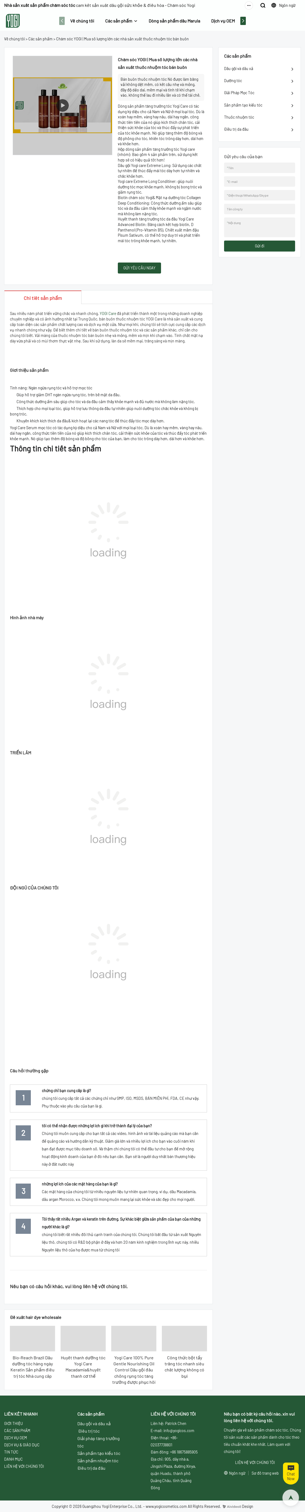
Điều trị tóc (89, 1430)
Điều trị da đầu (236, 129)
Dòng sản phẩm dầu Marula (174, 20)
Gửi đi (259, 246)
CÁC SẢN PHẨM (17, 1430)
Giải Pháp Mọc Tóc (239, 92)
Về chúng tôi (82, 20)
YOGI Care (108, 313)
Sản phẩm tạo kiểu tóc (243, 105)
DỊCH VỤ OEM (15, 1437)
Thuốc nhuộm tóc (239, 117)
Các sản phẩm (118, 20)
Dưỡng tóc (233, 80)
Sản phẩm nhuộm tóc (97, 1460)
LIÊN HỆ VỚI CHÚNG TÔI (24, 1466)
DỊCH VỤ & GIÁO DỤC (22, 1445)
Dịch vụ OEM (223, 20)
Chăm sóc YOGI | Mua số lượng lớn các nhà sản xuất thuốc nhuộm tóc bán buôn (122, 39)
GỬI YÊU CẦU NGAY (139, 268)
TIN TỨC (11, 1452)
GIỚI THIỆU (13, 1423)
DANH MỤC (13, 1459)
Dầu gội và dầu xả (238, 68)
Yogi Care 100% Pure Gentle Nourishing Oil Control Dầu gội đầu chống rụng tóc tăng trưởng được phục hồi (134, 1370)
